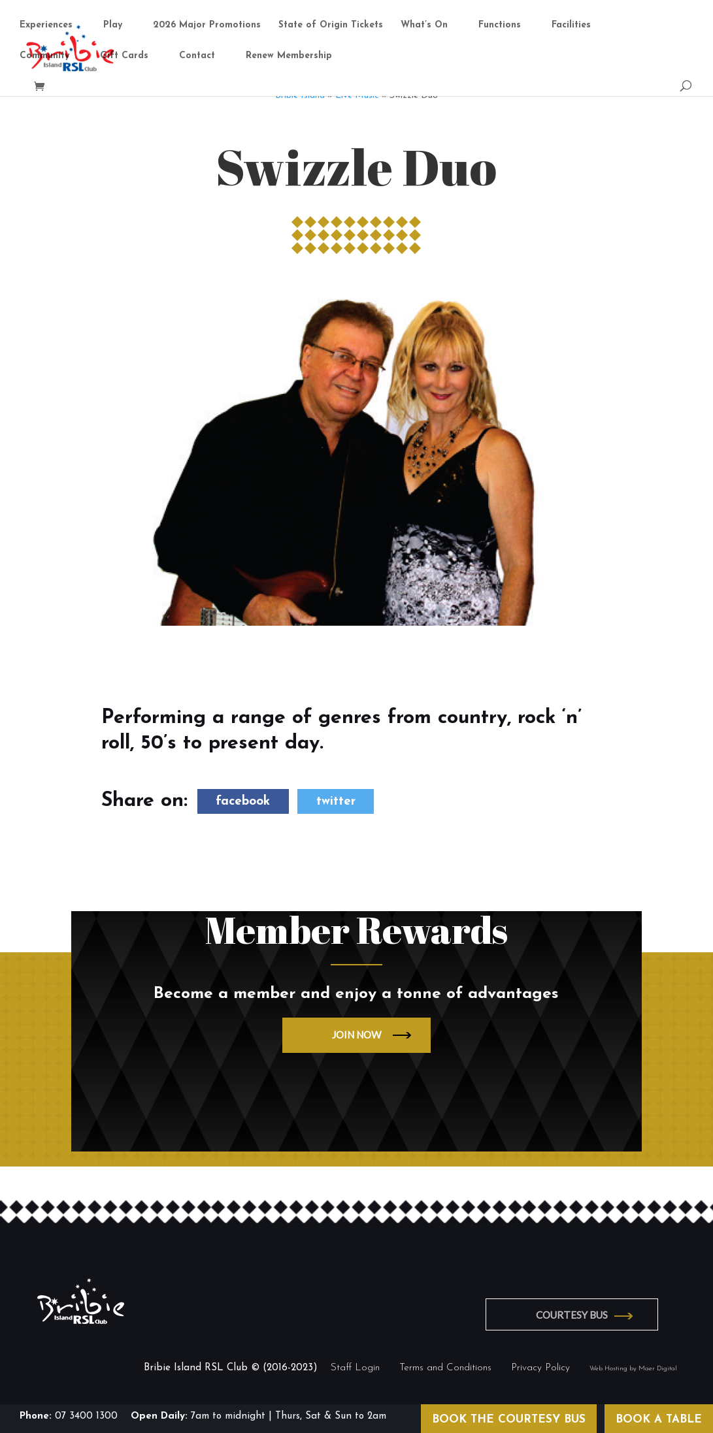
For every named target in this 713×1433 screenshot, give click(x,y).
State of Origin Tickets (330, 26)
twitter (336, 801)
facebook (243, 801)
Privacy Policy (540, 1367)
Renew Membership (289, 56)
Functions (499, 26)
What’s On (424, 26)
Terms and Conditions (445, 1367)
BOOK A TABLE (659, 1419)
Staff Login (355, 1367)
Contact (197, 56)
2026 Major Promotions (207, 26)
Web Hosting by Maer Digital (633, 1368)
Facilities (571, 26)
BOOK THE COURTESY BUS (509, 1419)
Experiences (46, 26)
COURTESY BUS (575, 1314)
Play (112, 26)
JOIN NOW (356, 1034)
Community (44, 56)
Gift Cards (124, 56)
